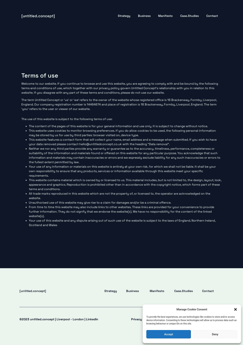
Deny (215, 334)
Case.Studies (189, 16)
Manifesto (165, 16)
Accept (168, 334)
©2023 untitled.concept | (58, 319)
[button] (235, 309)
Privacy (136, 319)
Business (144, 16)
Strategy (124, 16)
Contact (212, 16)
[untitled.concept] (38, 15)
